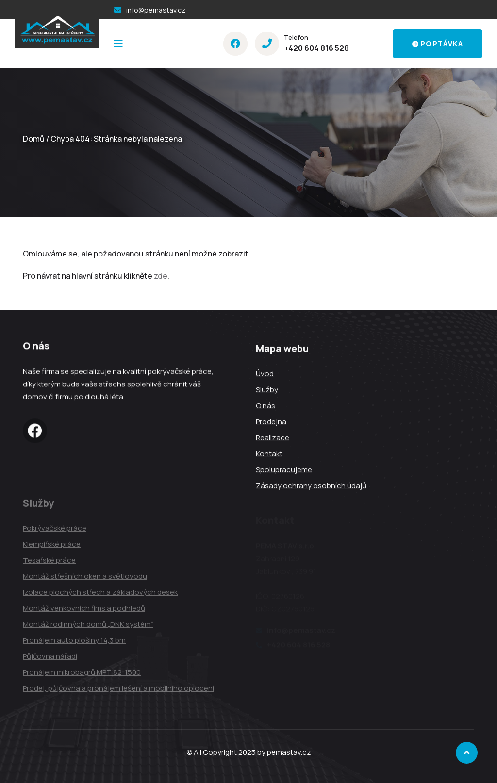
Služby (267, 390)
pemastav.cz (289, 752)
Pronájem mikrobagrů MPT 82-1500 (82, 676)
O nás (265, 406)
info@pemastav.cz (155, 10)
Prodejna (271, 422)
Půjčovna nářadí (50, 660)
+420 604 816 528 (316, 48)
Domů (34, 138)
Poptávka (437, 43)
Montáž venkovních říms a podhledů (84, 612)
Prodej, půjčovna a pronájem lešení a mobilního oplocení (118, 692)
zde (160, 276)
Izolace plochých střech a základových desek (100, 596)
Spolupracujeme (284, 470)
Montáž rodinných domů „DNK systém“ (88, 628)
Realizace (272, 438)
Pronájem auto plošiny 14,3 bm (74, 644)
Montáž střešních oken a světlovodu (85, 580)
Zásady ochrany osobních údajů (311, 486)
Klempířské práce (52, 548)
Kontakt (269, 454)
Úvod (265, 374)
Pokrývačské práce (54, 532)
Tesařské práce (49, 564)
